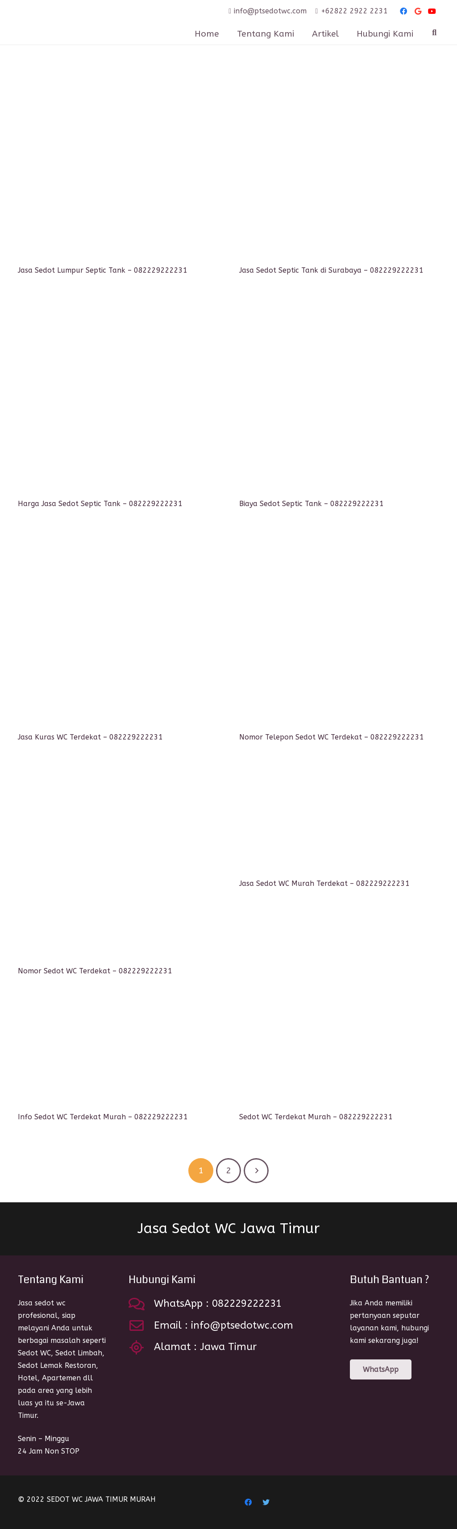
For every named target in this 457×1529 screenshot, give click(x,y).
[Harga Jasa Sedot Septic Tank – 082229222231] (118, 396)
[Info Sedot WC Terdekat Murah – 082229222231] (118, 1053)
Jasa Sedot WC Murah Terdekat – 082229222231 (324, 883)
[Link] (93, 22)
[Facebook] (403, 11)
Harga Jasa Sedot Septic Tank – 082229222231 (100, 503)
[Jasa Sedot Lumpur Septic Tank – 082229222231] (118, 162)
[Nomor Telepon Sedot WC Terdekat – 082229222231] (339, 629)
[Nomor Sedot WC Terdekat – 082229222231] (118, 863)
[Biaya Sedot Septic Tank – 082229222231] (339, 396)
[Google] (418, 11)
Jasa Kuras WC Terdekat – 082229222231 (90, 737)
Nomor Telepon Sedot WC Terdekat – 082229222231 (331, 737)
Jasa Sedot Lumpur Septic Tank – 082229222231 (102, 270)
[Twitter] (266, 1502)
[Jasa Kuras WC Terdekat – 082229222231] (118, 629)
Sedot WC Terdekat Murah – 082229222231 (316, 1117)
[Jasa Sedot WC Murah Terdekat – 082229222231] (339, 819)
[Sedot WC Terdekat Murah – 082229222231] (339, 1053)
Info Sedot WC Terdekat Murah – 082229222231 (103, 1117)
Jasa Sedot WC (228, 1228)
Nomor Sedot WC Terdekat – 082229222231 (95, 971)
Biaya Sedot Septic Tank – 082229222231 (311, 503)
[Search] (434, 33)
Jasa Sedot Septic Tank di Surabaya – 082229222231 (331, 270)
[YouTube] (432, 11)
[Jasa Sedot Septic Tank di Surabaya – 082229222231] (339, 162)
